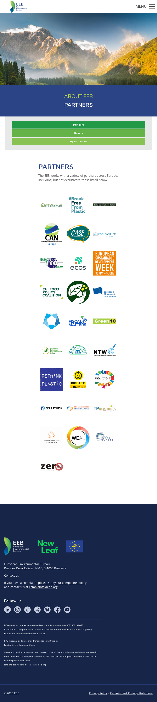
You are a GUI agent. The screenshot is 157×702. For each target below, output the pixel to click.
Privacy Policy (98, 693)
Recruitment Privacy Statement (131, 693)
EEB (16, 546)
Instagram (17, 609)
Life (74, 546)
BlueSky (47, 609)
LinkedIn (7, 609)
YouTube (67, 609)
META (47, 546)
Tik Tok (27, 609)
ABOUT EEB (78, 96)
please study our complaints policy (62, 583)
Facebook (57, 609)
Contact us (11, 575)
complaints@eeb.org (43, 587)
